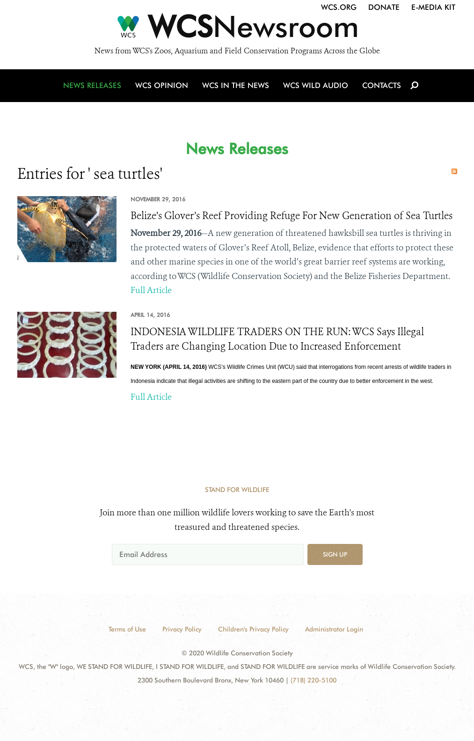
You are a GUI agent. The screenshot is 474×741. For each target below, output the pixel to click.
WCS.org (339, 7)
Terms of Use (127, 629)
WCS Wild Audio (315, 85)
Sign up (335, 554)
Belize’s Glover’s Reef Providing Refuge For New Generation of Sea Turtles (291, 215)
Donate (384, 7)
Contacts (381, 85)
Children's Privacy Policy (253, 629)
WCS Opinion (161, 85)
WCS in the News (235, 85)
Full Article (151, 290)
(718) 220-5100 (313, 680)
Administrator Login (334, 629)
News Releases (92, 85)
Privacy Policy (182, 629)
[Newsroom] (237, 29)
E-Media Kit (433, 7)
